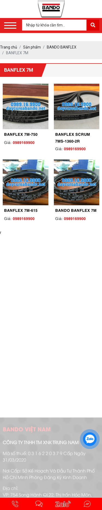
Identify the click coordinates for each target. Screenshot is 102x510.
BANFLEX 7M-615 (21, 210)
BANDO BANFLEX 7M (76, 210)
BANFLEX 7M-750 (21, 134)
